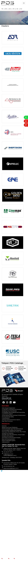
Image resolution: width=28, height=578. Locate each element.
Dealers (16, 558)
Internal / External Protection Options (11, 419)
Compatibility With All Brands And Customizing (13, 412)
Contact (11, 558)
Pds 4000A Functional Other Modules (11, 437)
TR (2, 9)
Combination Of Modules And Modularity (12, 409)
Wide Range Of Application (8, 408)
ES (17, 9)
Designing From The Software (9, 411)
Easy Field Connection (7, 421)
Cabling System (6, 442)
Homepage (5, 558)
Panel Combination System (8, 440)
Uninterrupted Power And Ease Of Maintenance (13, 415)
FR (13, 9)
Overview (4, 426)
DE (10, 9)
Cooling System (6, 418)
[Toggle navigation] (24, 3)
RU (21, 9)
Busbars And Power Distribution (10, 427)
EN (6, 9)
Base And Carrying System (8, 439)
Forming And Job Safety (8, 416)
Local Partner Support (7, 413)
